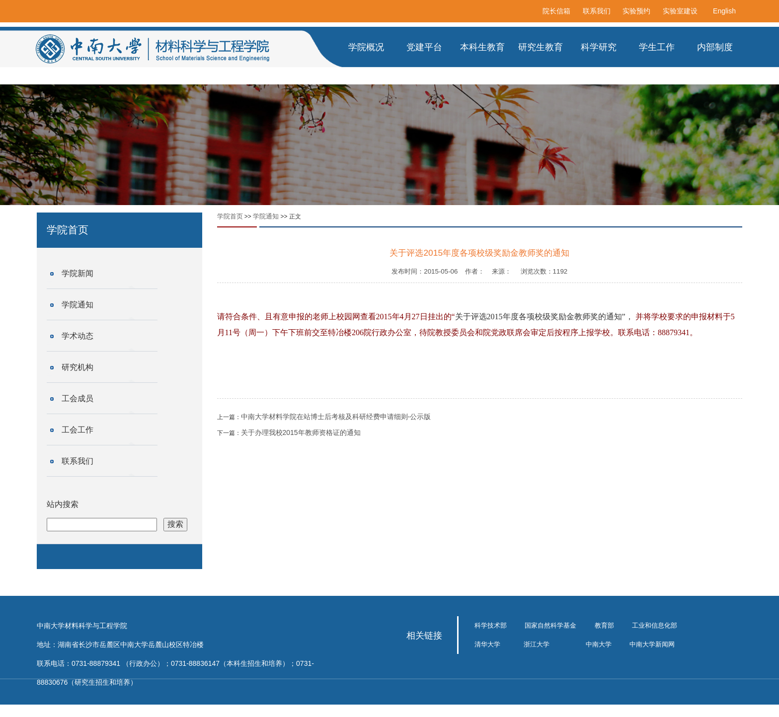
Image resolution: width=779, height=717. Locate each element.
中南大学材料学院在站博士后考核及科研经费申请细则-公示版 (336, 417)
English (724, 11)
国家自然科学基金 (550, 625)
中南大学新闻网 (652, 644)
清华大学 (487, 644)
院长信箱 (556, 11)
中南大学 (599, 644)
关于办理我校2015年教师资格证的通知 (301, 432)
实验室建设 (680, 11)
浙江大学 (536, 644)
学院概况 (366, 47)
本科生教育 (482, 47)
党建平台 (424, 47)
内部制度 (715, 47)
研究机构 (77, 367)
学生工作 (657, 47)
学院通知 (77, 304)
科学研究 (599, 47)
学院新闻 (77, 273)
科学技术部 (490, 625)
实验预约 (636, 11)
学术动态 (77, 336)
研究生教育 (540, 47)
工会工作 (77, 430)
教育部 (604, 625)
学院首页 (230, 216)
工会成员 (77, 398)
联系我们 (597, 11)
